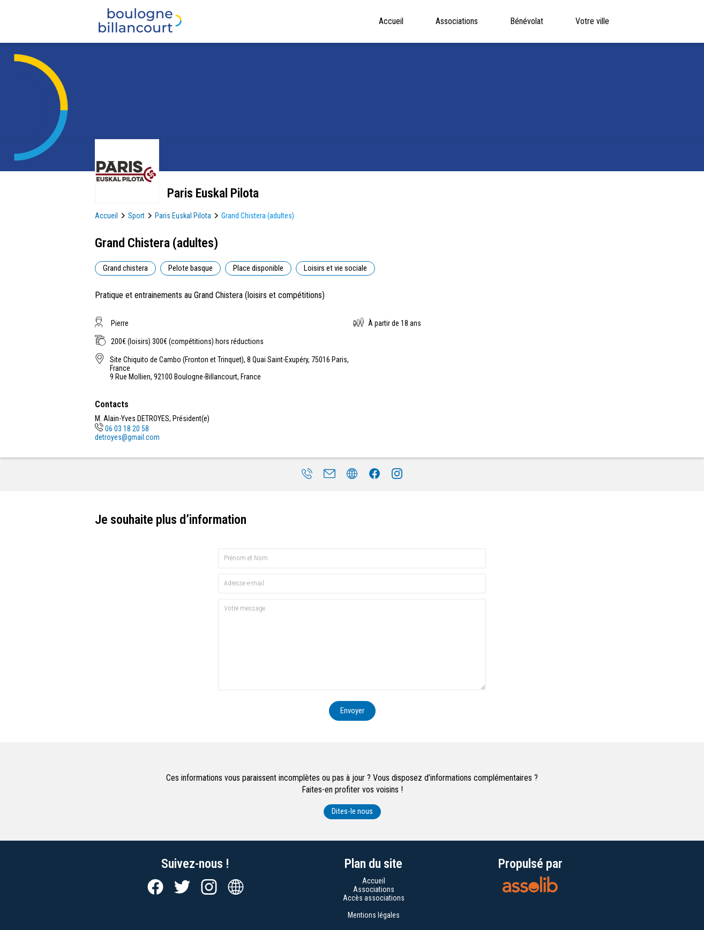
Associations (457, 21)
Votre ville (592, 21)
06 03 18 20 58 (122, 428)
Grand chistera (125, 268)
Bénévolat (526, 21)
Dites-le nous (352, 811)
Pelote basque (190, 268)
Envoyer (352, 710)
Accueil (391, 21)
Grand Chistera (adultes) (257, 215)
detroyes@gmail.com (127, 437)
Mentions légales (374, 915)
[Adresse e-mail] (352, 583)
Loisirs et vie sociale (335, 268)
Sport (136, 215)
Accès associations (374, 898)
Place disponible (258, 268)
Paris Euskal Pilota (183, 215)
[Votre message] (352, 644)
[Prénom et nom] (352, 558)
